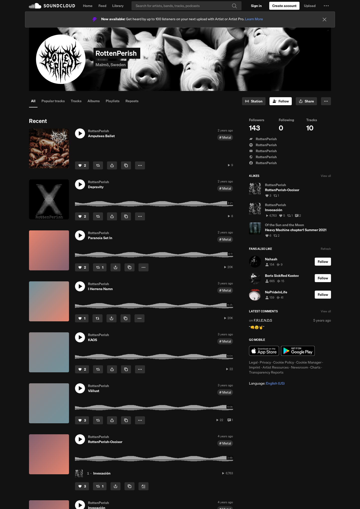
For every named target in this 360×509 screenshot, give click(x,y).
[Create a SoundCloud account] (284, 6)
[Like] (82, 165)
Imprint (254, 367)
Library (118, 5)
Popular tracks (53, 101)
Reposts (132, 101)
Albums (94, 101)
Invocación (101, 473)
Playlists (113, 101)
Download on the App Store (264, 351)
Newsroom (299, 367)
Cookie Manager (309, 362)
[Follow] (281, 101)
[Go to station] (254, 101)
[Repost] (98, 165)
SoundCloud (52, 5)
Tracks (76, 101)
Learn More (254, 19)
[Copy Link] (126, 165)
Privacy (265, 362)
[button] (326, 5)
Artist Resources (275, 367)
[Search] (187, 5)
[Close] (324, 19)
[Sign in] (256, 6)
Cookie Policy (283, 362)
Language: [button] (266, 383)
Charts (315, 367)
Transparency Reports (266, 372)
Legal (253, 362)
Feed (102, 5)
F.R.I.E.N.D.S (263, 320)
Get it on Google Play (298, 351)
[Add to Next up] (143, 486)
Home (87, 5)
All (33, 101)
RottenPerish (263, 139)
